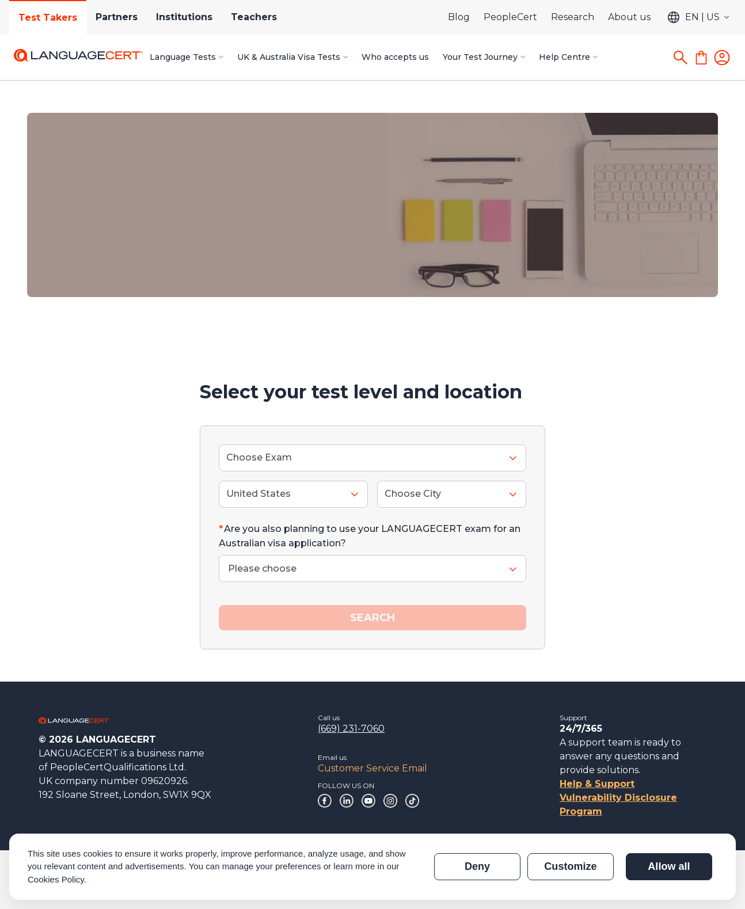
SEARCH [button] (372, 617)
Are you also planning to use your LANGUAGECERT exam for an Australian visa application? (369, 536)
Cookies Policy (56, 879)
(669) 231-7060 (351, 728)
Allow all (669, 866)
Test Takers (47, 17)
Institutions (184, 17)
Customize (570, 866)
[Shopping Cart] (701, 57)
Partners (117, 17)
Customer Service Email (372, 768)
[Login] (722, 57)
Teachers (254, 17)
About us (629, 17)
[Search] (680, 57)
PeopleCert (510, 17)
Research (572, 17)
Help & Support (597, 783)
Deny (477, 866)
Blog (459, 17)
